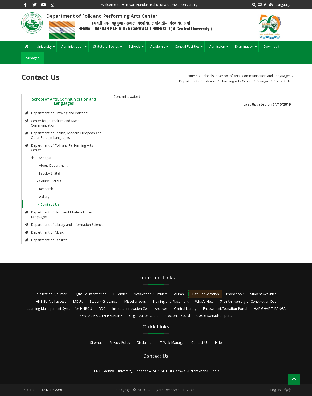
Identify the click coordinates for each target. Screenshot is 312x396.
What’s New (204, 301)
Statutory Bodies (108, 48)
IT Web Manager (172, 342)
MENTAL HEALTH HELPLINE (100, 315)
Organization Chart (143, 315)
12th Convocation (205, 294)
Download (271, 46)
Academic (160, 48)
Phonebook (235, 294)
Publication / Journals (52, 294)
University (46, 48)
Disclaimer (145, 342)
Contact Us (199, 342)
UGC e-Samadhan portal (214, 315)
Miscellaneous (135, 301)
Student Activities (263, 294)
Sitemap (96, 342)
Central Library (185, 308)
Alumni (179, 294)
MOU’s (78, 301)
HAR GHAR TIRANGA (270, 308)
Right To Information (90, 294)
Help (218, 342)
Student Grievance (104, 301)
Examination (246, 48)
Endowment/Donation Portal (225, 308)
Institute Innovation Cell (130, 308)
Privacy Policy (119, 342)
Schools (137, 48)
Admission (219, 48)
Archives (161, 308)
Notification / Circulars (151, 294)
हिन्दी (287, 390)
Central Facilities (189, 48)
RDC (102, 308)
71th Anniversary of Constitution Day (248, 301)
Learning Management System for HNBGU (59, 308)
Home (192, 75)
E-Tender (120, 294)
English (275, 390)
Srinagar (32, 58)
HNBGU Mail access (51, 301)
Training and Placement (170, 301)
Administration (74, 48)
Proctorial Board (177, 315)
